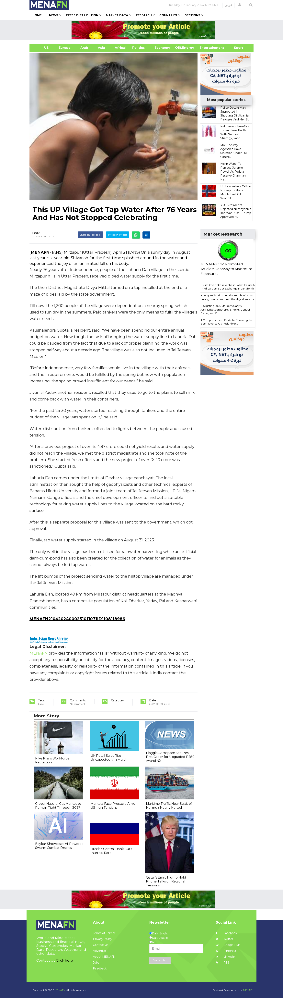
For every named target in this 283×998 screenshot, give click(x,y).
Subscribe (160, 960)
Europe (64, 48)
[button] (239, 5)
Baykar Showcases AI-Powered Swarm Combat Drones (59, 846)
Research (144, 15)
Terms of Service (104, 933)
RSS (222, 962)
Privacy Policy (102, 939)
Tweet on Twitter (117, 234)
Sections (192, 15)
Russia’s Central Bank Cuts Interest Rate (111, 851)
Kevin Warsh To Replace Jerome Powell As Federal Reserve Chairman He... (233, 171)
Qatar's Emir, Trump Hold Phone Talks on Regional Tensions (166, 881)
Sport (236, 48)
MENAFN (40, 252)
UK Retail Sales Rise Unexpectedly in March (109, 757)
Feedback (100, 968)
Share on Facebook (90, 234)
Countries (168, 15)
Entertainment (206, 48)
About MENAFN (104, 956)
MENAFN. (60, 990)
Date (36, 233)
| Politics (137, 48)
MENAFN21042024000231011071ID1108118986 (77, 618)
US (41, 48)
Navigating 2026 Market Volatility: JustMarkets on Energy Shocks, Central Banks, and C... (225, 309)
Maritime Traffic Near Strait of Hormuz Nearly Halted (169, 805)
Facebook (226, 933)
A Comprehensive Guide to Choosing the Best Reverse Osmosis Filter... (226, 321)
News (53, 15)
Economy (162, 48)
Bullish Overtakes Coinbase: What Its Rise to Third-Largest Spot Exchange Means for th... (228, 286)
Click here (64, 960)
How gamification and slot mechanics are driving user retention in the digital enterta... (228, 297)
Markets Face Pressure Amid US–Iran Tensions (113, 805)
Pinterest (226, 951)
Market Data (117, 15)
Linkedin (225, 956)
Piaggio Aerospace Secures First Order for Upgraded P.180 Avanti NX (170, 757)
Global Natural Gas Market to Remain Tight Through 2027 (58, 805)
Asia (101, 48)
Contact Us (100, 945)
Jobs (96, 962)
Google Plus (228, 945)
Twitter (224, 939)
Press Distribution (82, 15)
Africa (119, 48)
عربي (228, 5)
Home (36, 15)
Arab (84, 48)
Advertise (99, 951)
